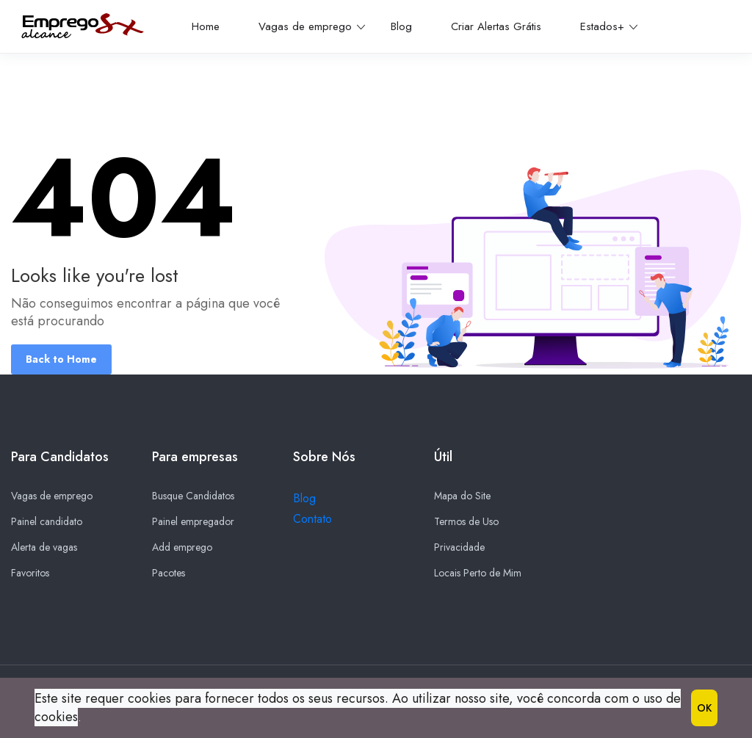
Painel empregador (193, 522)
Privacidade (459, 547)
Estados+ (608, 26)
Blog (401, 26)
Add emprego (182, 547)
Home (206, 26)
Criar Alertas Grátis (496, 26)
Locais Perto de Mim (477, 573)
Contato (312, 519)
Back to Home (61, 359)
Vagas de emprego (311, 26)
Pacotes (168, 573)
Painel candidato (46, 522)
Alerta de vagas (44, 547)
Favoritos (30, 573)
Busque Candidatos (193, 496)
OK (704, 708)
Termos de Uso (466, 522)
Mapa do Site (462, 496)
